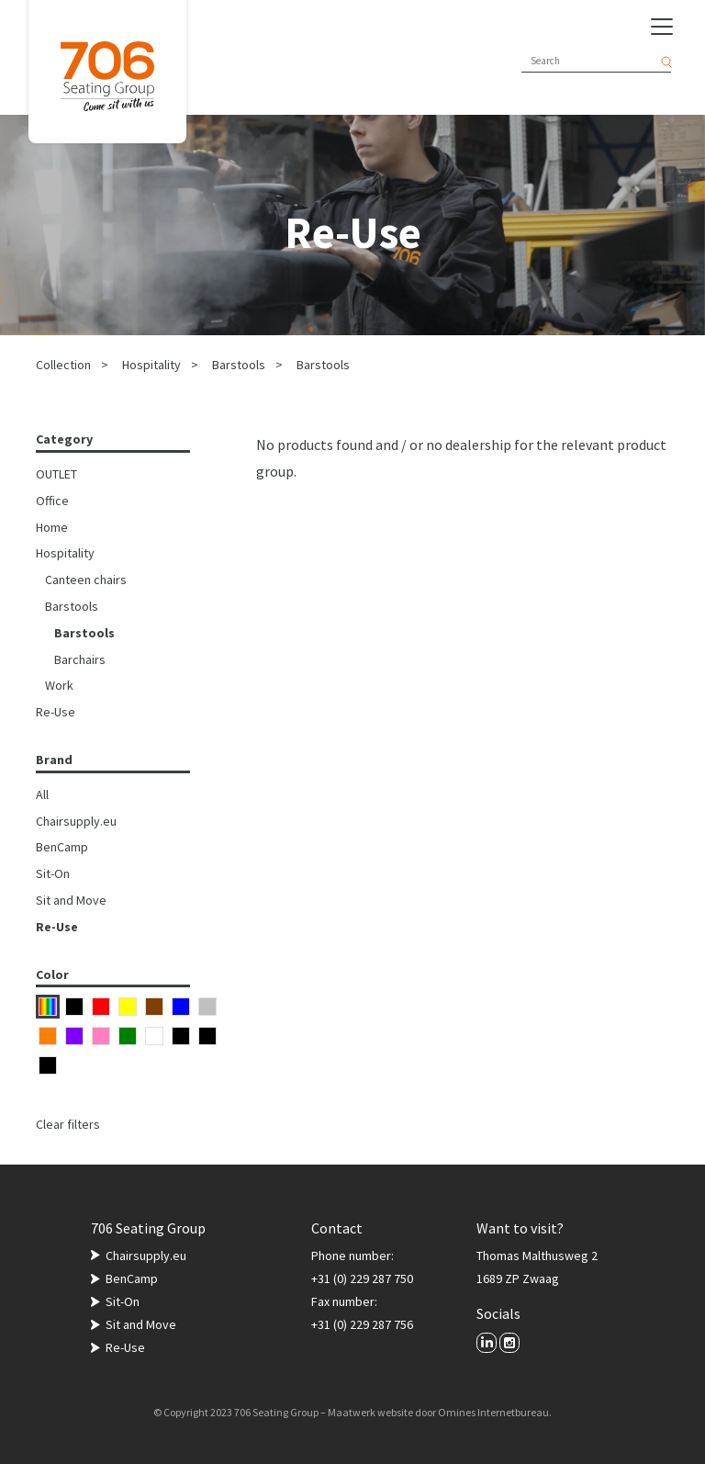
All (42, 794)
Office (52, 500)
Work (59, 685)
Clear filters (68, 1124)
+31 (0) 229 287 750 (362, 1278)
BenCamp (62, 847)
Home (52, 527)
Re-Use (55, 712)
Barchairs (80, 659)
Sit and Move (71, 900)
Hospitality (151, 364)
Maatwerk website (370, 1412)
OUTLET (56, 474)
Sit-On (53, 873)
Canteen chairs (86, 579)
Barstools (238, 364)
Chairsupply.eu (76, 821)
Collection (63, 364)
